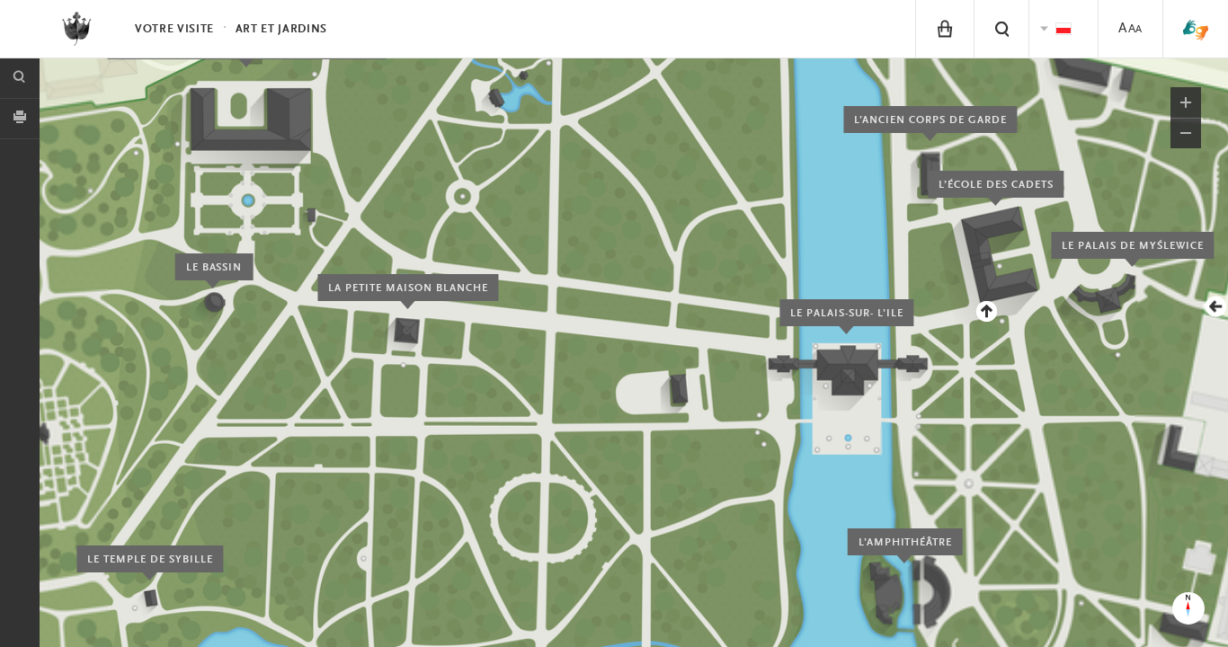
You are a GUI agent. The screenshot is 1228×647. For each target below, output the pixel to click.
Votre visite (174, 29)
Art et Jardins (281, 29)
